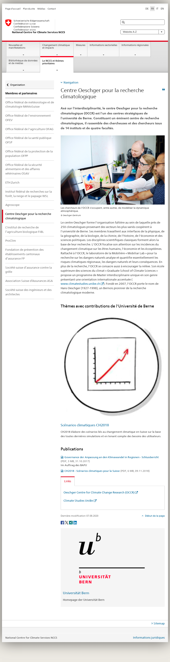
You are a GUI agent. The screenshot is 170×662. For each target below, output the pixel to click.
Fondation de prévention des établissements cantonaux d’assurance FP (24, 254)
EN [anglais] (162, 8)
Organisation (17, 83)
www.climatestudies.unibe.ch (80, 283)
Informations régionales (135, 45)
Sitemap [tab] (159, 623)
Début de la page (154, 515)
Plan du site (29, 9)
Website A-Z (142, 32)
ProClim (10, 240)
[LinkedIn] (75, 522)
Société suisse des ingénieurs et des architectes (28, 292)
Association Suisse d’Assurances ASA (29, 281)
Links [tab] (67, 481)
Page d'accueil (13, 9)
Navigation (71, 82)
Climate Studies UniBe (78, 500)
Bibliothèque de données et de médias (23, 62)
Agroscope (12, 205)
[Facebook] (63, 522)
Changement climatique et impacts (56, 46)
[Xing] (71, 522)
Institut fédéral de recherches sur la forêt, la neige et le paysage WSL (28, 194)
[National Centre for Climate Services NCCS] (57, 26)
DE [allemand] (147, 8)
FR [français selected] (152, 8)
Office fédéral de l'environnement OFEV (28, 118)
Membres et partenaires (21, 93)
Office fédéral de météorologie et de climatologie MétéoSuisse (29, 104)
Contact (52, 9)
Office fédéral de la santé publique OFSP (28, 140)
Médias (41, 9)
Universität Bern (76, 593)
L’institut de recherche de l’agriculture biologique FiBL (24, 229)
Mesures (80, 45)
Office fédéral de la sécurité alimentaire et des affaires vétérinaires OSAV (23, 169)
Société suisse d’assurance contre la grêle (28, 270)
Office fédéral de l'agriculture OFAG (29, 129)
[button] (124, 22)
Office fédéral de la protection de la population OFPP (29, 153)
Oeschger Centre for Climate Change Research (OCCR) (99, 492)
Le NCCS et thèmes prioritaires (53, 63)
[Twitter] (67, 522)
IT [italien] (157, 8)
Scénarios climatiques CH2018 (85, 425)
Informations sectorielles (103, 45)
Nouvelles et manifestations (17, 46)
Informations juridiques (149, 637)
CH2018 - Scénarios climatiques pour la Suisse (107, 470)
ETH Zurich (12, 182)
